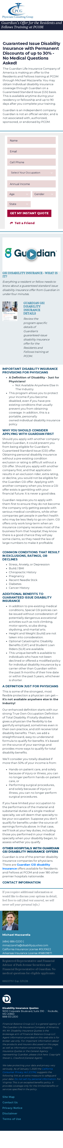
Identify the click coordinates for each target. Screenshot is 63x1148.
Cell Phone (17, 162)
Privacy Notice (12, 1108)
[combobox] (31, 172)
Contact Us (10, 1102)
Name (14, 140)
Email (13, 151)
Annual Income (20, 184)
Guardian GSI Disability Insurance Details (34, 308)
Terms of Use (11, 1119)
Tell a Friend (22, 223)
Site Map (8, 1097)
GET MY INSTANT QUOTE (29, 213)
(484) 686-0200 (12, 941)
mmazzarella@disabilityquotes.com (25, 945)
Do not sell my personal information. (35, 1079)
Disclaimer (9, 1113)
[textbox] (31, 172)
